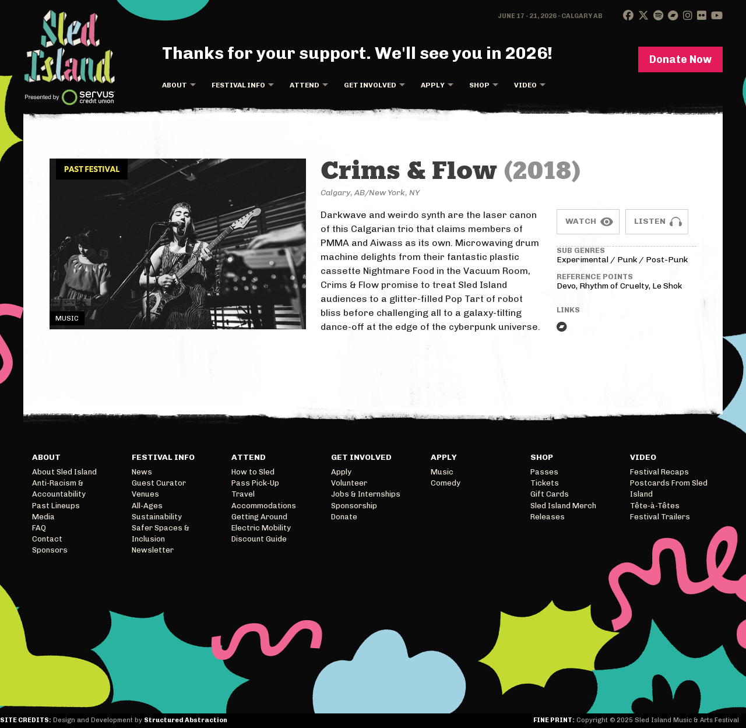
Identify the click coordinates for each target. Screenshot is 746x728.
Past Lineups (56, 505)
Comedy (445, 483)
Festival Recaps (659, 471)
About (174, 85)
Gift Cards (549, 494)
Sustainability (157, 516)
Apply (433, 85)
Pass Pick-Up (255, 483)
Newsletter (153, 550)
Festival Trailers (660, 516)
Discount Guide (259, 538)
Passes (544, 471)
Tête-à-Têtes (655, 505)
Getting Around (259, 516)
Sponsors (50, 550)
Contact (47, 538)
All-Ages (147, 505)
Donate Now (680, 59)
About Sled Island (64, 471)
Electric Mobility (261, 527)
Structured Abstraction (185, 720)
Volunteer (349, 483)
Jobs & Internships (365, 494)
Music (442, 471)
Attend (304, 85)
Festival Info (238, 85)
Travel (243, 494)
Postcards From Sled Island (669, 488)
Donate (344, 516)
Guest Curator (159, 483)
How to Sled (253, 471)
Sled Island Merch (563, 505)
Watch (580, 221)
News (142, 471)
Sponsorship (354, 505)
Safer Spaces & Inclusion (160, 533)
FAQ (39, 527)
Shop (479, 85)
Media (43, 516)
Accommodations (263, 505)
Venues (145, 494)
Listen (650, 221)
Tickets (544, 483)
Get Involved (370, 85)
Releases (547, 516)
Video (525, 85)
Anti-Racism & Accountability (59, 488)
